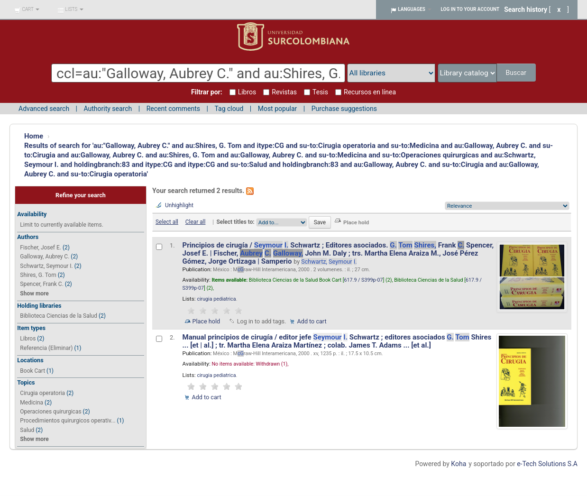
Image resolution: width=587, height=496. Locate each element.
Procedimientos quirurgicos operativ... (67, 420)
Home (33, 136)
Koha (458, 464)
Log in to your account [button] (470, 9)
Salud (27, 430)
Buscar (516, 72)
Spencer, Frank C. (41, 284)
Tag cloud (228, 108)
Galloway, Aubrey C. (44, 256)
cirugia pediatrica (216, 299)
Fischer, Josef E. (40, 247)
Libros (28, 338)
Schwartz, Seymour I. (46, 266)
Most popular (277, 108)
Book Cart (32, 370)
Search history (525, 9)
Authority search (107, 108)
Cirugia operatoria (42, 393)
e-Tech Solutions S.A (547, 464)
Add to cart (312, 321)
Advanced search (43, 108)
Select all (167, 222)
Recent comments (173, 108)
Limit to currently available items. (61, 224)
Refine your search (80, 195)
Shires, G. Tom (38, 275)
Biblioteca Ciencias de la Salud (58, 315)
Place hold (206, 321)
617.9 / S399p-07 (363, 280)
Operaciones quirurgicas (50, 411)
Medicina (31, 402)
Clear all (195, 222)
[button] (26, 9)
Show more (34, 293)
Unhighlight (179, 205)
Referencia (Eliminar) (46, 348)
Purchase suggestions (344, 108)
